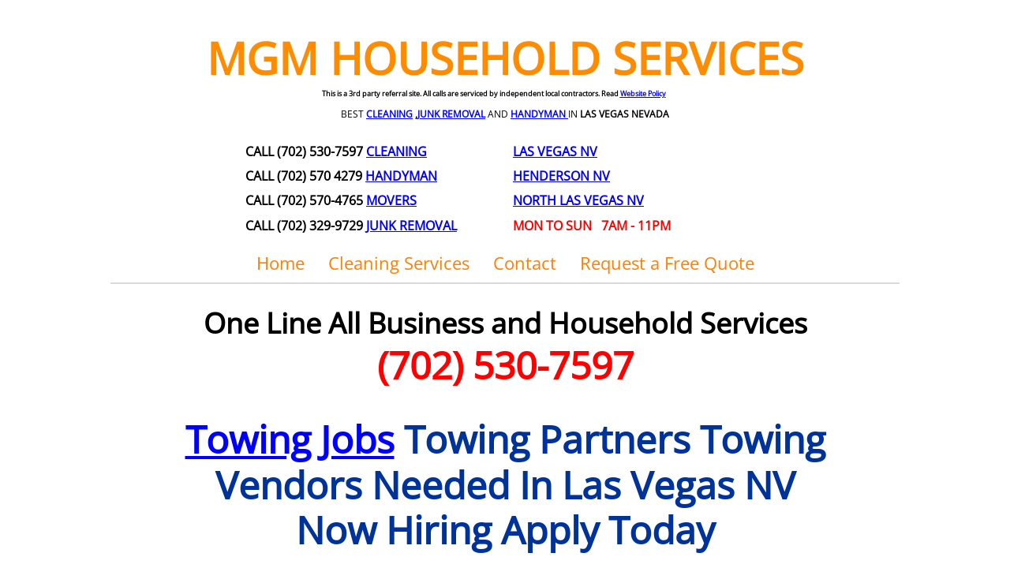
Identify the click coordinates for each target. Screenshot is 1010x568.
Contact (524, 263)
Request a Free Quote (667, 263)
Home (280, 263)
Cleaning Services (398, 263)
